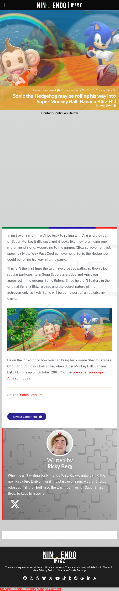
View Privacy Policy (44, 570)
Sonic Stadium (31, 395)
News (100, 106)
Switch (111, 106)
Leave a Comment (46, 90)
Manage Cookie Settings (72, 570)
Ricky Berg (105, 90)
